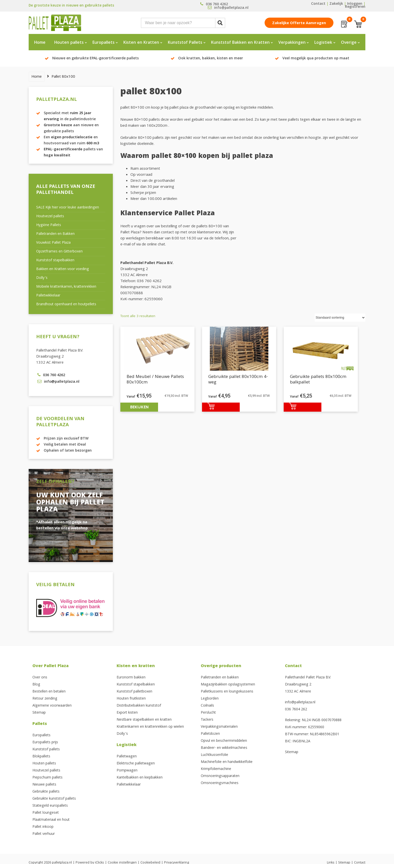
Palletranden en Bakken (55, 234)
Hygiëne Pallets (48, 225)
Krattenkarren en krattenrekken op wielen (150, 727)
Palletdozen (210, 734)
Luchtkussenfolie (214, 755)
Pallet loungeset (45, 813)
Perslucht (208, 713)
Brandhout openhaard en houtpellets (66, 304)
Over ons (39, 678)
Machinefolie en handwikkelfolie (227, 762)
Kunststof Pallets (185, 42)
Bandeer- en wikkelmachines (224, 748)
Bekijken (139, 407)
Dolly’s (41, 278)
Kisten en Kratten (141, 42)
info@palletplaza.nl (300, 703)
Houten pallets (69, 42)
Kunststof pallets (46, 750)
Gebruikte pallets (46, 792)
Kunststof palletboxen (134, 692)
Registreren (355, 7)
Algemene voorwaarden (52, 706)
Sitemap (39, 713)
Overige (349, 42)
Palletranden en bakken (220, 678)
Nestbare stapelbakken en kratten (144, 720)
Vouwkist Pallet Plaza (53, 243)
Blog (36, 685)
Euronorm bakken (131, 678)
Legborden (210, 699)
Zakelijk (336, 4)
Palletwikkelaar (48, 296)
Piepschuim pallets (47, 778)
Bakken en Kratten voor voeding (62, 269)
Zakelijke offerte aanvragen (299, 23)
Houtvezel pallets (50, 216)
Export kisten (127, 713)
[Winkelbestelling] (340, 318)
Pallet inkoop (43, 827)
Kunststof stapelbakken (55, 260)
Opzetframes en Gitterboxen (59, 252)
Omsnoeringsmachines (219, 783)
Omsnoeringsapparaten (220, 776)
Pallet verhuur (43, 834)
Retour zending (44, 699)
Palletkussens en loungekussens (227, 692)
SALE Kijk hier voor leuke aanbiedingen (67, 208)
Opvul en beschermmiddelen (224, 741)
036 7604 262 (296, 710)
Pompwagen (127, 771)
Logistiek (323, 42)
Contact (318, 4)
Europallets (103, 42)
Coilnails (207, 706)
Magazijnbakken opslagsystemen (228, 685)
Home (39, 42)
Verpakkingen (292, 42)
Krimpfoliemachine (216, 769)
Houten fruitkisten (131, 699)
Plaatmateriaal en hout (51, 820)
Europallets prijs (45, 743)
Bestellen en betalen (49, 692)
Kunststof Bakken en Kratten (240, 42)
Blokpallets (41, 757)
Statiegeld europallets (50, 806)
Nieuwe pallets (44, 785)
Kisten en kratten (136, 666)
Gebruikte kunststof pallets (54, 799)
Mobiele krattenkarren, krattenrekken (66, 287)
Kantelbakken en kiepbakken (140, 778)
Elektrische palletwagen (136, 764)
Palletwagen (127, 757)
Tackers (207, 720)
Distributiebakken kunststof (139, 706)
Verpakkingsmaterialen (219, 727)
